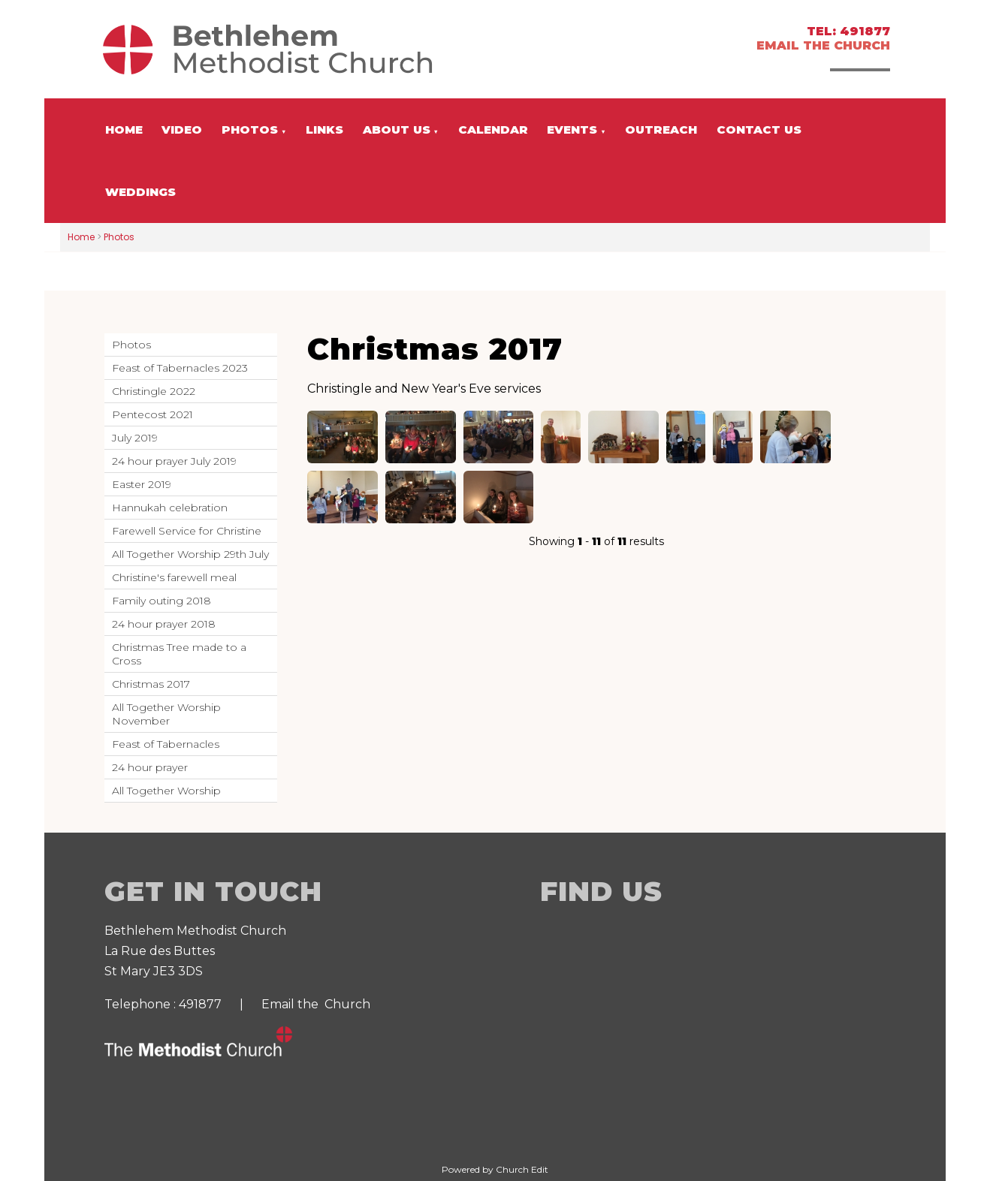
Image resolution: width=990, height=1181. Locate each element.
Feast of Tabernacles (165, 744)
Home (124, 129)
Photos (250, 129)
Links (324, 129)
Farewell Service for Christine (186, 531)
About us (396, 129)
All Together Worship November (166, 714)
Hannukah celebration (170, 507)
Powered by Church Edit (495, 1169)
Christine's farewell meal (174, 577)
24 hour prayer (150, 767)
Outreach (661, 129)
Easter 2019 (141, 484)
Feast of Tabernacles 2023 (180, 368)
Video (181, 129)
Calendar (493, 129)
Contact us (759, 129)
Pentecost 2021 (152, 414)
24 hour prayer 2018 (164, 624)
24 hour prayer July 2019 (174, 461)
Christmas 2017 (151, 684)
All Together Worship (166, 790)
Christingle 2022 (153, 391)
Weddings (140, 192)
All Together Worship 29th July (190, 554)
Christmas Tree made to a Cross (179, 653)
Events (572, 129)
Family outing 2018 (161, 600)
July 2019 (135, 437)
